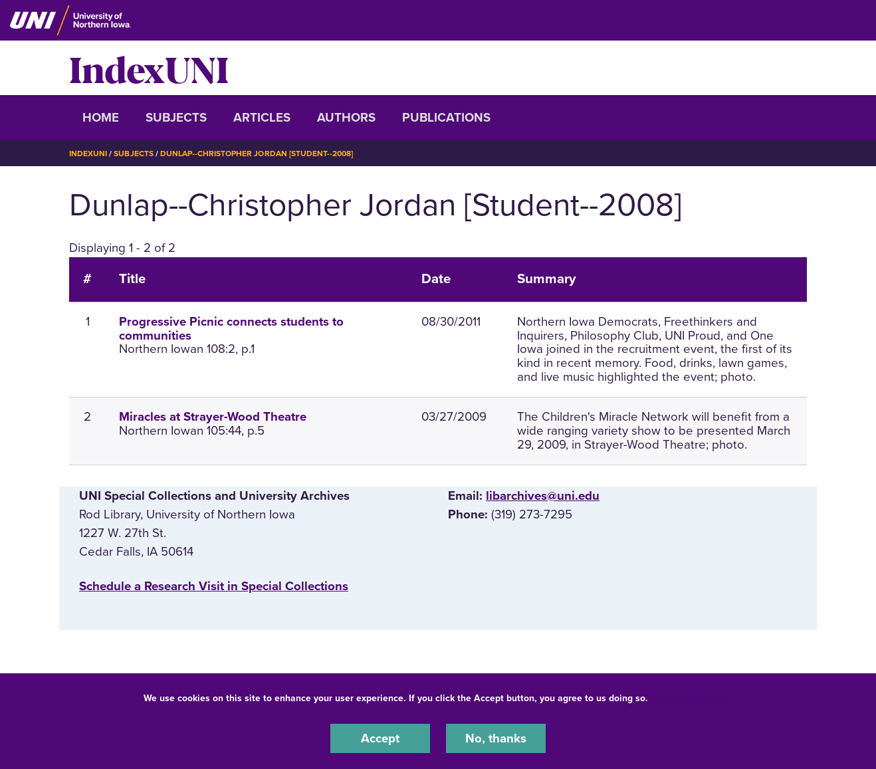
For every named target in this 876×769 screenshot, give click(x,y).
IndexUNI (149, 68)
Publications (446, 117)
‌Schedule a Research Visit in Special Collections (213, 586)
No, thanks (495, 738)
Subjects (176, 117)
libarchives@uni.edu (543, 496)
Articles (261, 117)
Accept (380, 738)
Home (100, 117)
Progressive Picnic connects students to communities (231, 328)
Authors (346, 117)
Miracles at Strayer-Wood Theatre (212, 416)
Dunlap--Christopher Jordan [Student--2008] (256, 153)
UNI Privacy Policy (692, 698)
